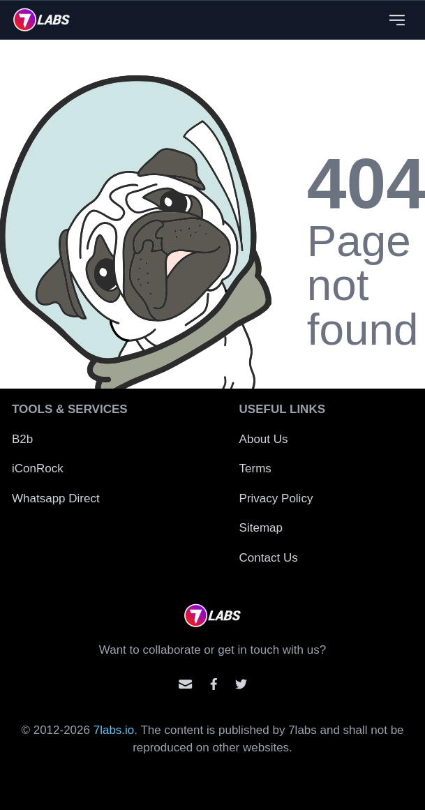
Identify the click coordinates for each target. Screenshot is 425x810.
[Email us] (185, 684)
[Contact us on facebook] (214, 684)
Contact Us (268, 557)
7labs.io (114, 730)
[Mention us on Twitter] (241, 684)
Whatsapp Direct (56, 498)
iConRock (38, 468)
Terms (255, 468)
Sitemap (261, 527)
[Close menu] (396, 19)
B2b (22, 439)
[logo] (41, 19)
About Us (263, 439)
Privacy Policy (276, 498)
